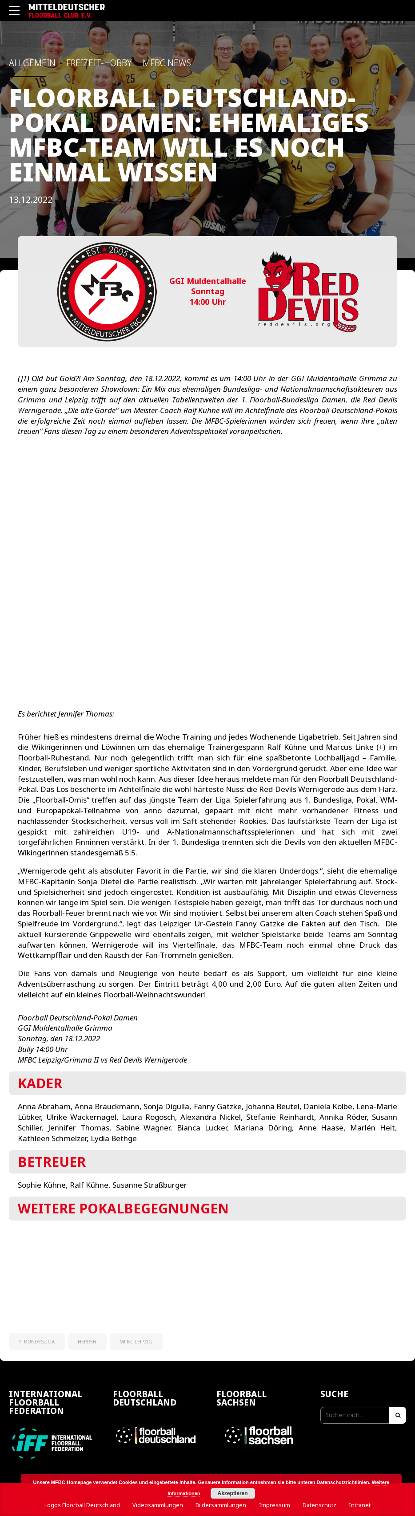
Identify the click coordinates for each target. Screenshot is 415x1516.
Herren (87, 1341)
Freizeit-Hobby (99, 63)
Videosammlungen (157, 1505)
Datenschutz (319, 1505)
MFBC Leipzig (136, 1341)
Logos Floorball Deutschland (82, 1505)
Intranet (360, 1505)
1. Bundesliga (37, 1341)
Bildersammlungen (221, 1505)
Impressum (274, 1505)
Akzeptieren (233, 1493)
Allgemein (32, 63)
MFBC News (167, 63)
